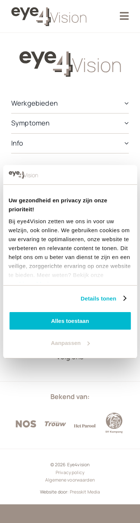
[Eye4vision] (48, 5)
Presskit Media (85, 492)
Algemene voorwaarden (70, 480)
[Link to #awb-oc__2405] (124, 16)
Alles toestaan (70, 321)
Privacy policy (70, 472)
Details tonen (98, 298)
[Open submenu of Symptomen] (125, 123)
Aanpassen (70, 343)
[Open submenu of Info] (125, 143)
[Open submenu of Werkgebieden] (125, 103)
